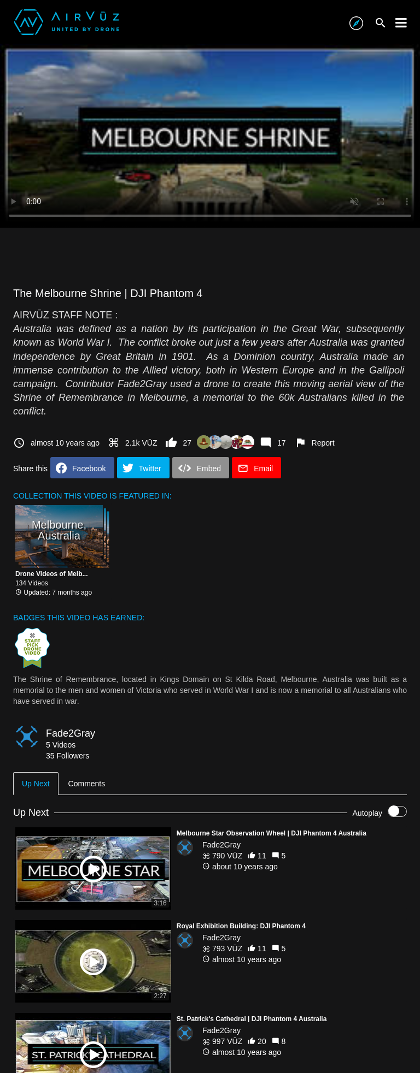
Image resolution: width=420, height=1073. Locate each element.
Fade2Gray (70, 733)
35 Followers (67, 755)
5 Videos (60, 744)
